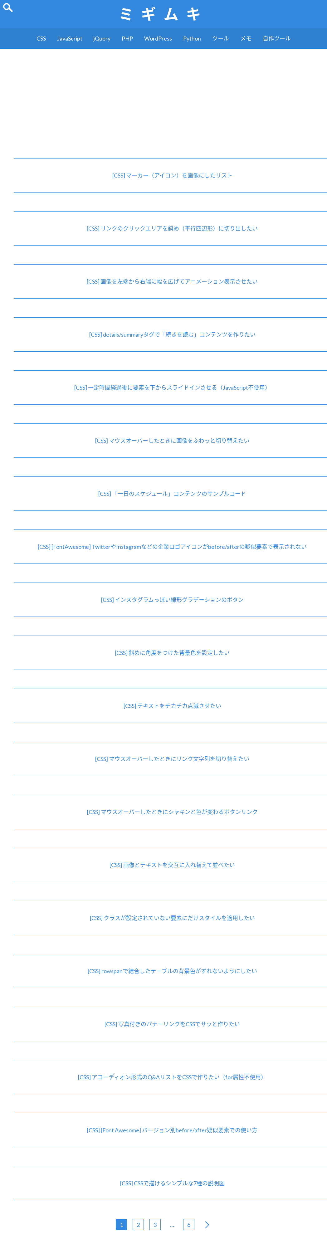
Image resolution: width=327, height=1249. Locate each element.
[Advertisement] (163, 95)
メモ (245, 38)
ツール (220, 38)
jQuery (102, 38)
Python (192, 38)
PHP (127, 38)
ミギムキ (163, 14)
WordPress (158, 38)
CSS (41, 38)
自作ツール (277, 38)
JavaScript (69, 38)
